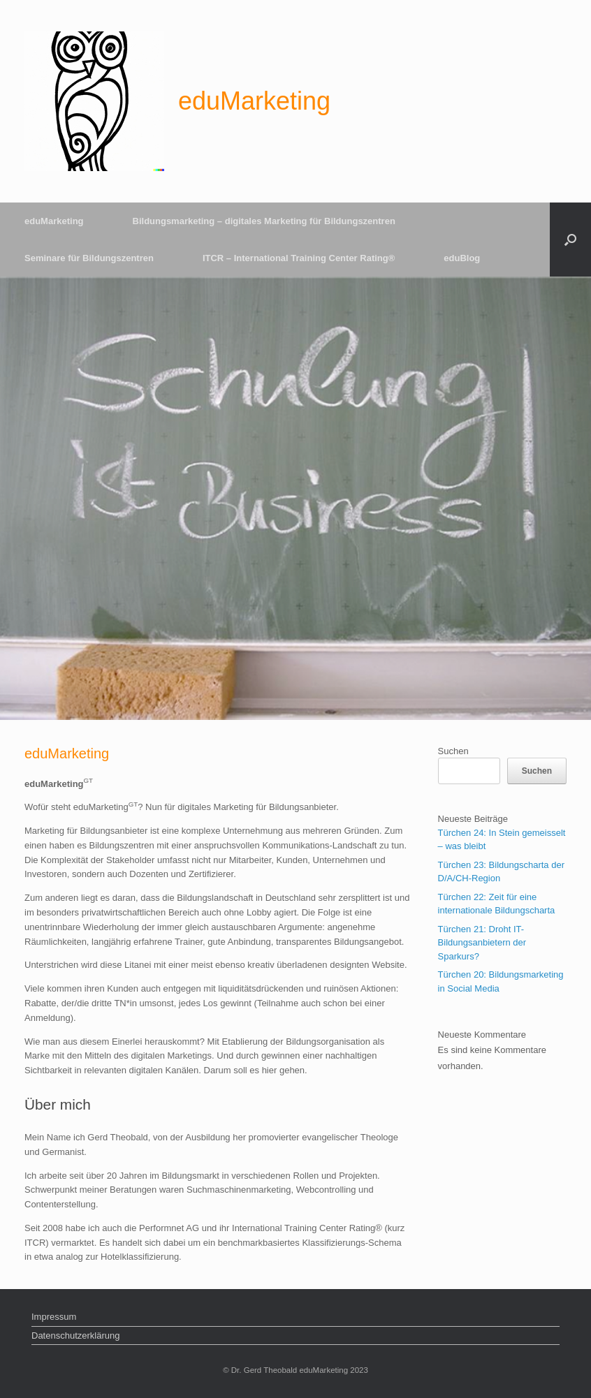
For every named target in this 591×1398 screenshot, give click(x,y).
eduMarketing (54, 221)
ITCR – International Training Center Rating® (299, 258)
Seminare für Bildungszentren (89, 258)
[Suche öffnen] (570, 240)
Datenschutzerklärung (75, 1335)
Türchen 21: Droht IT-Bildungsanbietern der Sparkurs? (482, 943)
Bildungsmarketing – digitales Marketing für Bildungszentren (264, 221)
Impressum (53, 1316)
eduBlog (462, 258)
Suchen (453, 751)
